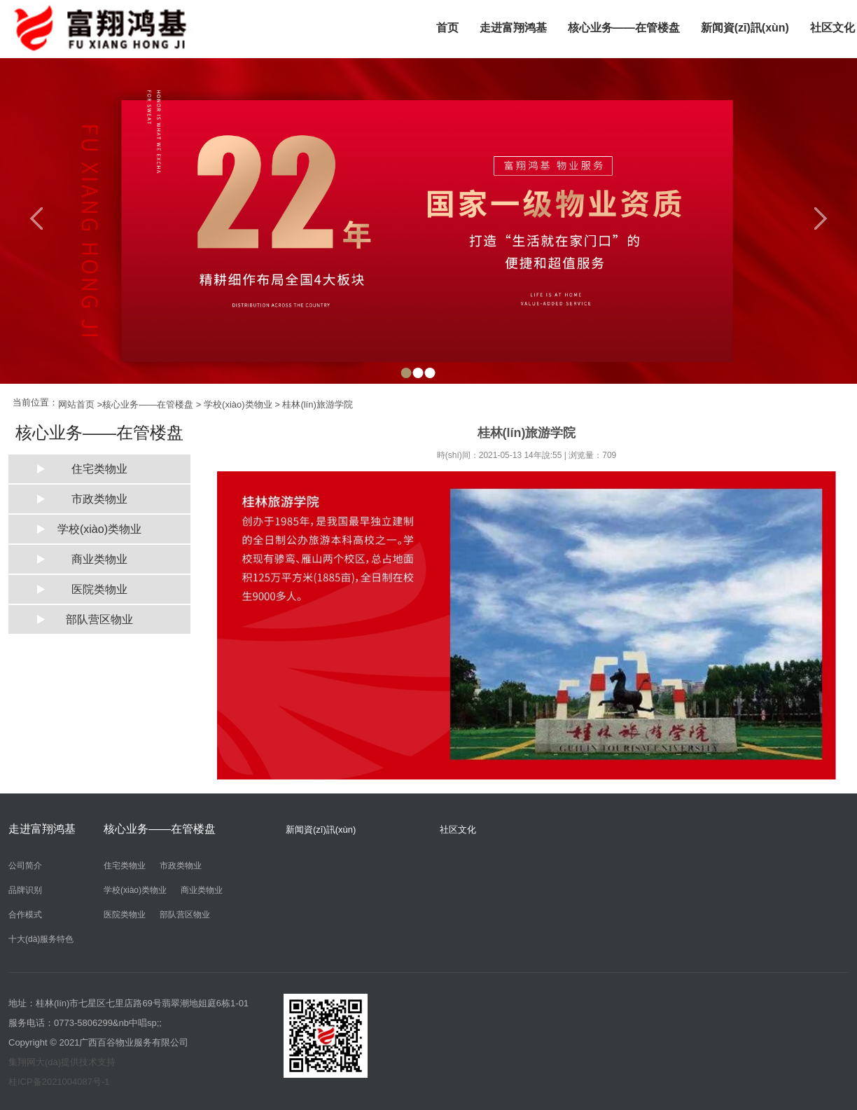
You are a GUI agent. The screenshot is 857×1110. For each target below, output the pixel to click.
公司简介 (25, 865)
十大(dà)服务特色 (41, 939)
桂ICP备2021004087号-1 (59, 1081)
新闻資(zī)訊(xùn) (745, 28)
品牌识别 (25, 890)
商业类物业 (99, 559)
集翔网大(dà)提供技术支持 (62, 1062)
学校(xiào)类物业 (238, 404)
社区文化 (458, 829)
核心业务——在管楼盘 (624, 28)
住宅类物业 (99, 469)
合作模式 (25, 915)
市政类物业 (99, 499)
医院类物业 (99, 589)
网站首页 (76, 404)
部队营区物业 (99, 619)
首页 (447, 28)
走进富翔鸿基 (513, 28)
